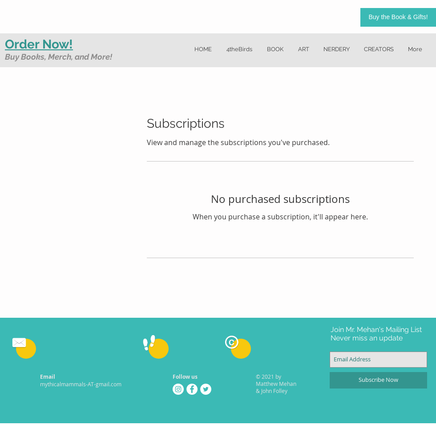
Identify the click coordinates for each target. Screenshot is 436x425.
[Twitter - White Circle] (205, 389)
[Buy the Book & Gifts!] (398, 17)
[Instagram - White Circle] (178, 389)
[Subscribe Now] (378, 380)
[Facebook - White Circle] (192, 389)
